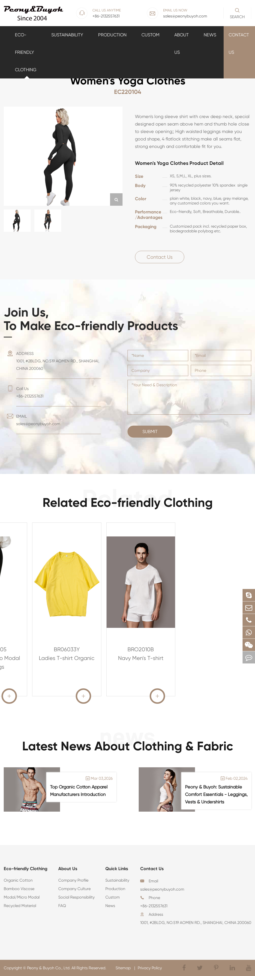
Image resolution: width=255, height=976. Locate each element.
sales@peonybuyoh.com (162, 889)
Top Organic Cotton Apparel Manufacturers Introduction (79, 790)
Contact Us (239, 43)
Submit (150, 431)
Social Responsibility (76, 897)
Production (112, 34)
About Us (181, 43)
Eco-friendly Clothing (25, 52)
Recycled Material (20, 905)
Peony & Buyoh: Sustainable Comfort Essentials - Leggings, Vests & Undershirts (216, 794)
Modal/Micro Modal (22, 897)
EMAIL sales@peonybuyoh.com (38, 420)
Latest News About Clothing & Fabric (127, 746)
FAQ (62, 905)
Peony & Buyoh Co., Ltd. (48, 968)
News (210, 34)
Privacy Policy (150, 968)
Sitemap (124, 968)
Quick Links (116, 868)
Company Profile (73, 880)
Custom (150, 34)
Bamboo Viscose (19, 888)
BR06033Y (67, 649)
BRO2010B (141, 649)
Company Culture (74, 888)
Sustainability (67, 34)
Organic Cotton (18, 880)
